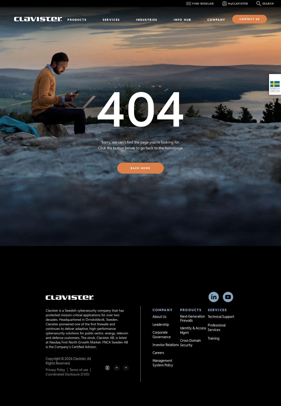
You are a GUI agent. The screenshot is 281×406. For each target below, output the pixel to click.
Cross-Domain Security (190, 342)
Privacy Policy (55, 369)
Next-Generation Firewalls (192, 318)
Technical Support (221, 317)
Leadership (161, 324)
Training (213, 338)
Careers (158, 353)
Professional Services (217, 327)
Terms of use (79, 369)
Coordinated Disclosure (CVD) (67, 374)
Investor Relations (166, 345)
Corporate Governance (162, 334)
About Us (159, 317)
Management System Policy (163, 362)
